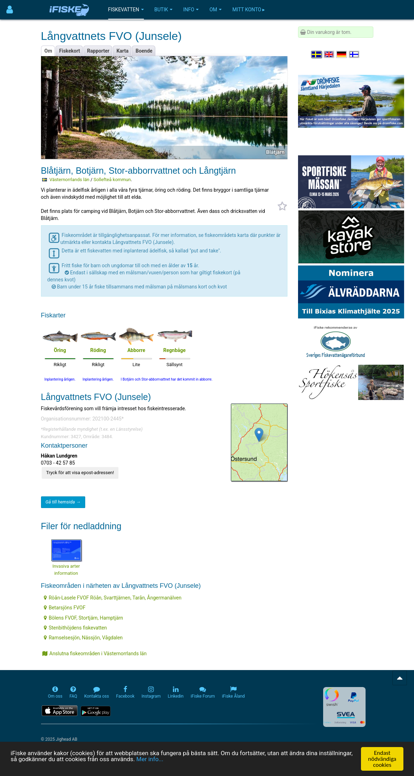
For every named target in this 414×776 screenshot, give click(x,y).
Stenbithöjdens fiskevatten (75, 628)
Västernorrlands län (69, 179)
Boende (143, 51)
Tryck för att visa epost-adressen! (80, 472)
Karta (122, 51)
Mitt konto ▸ (248, 9)
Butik (163, 9)
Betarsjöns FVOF (65, 607)
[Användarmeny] (9, 9)
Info (191, 9)
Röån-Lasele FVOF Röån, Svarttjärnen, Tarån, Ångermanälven (113, 598)
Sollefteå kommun (111, 179)
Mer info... (149, 759)
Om (215, 9)
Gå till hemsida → (63, 502)
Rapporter (98, 51)
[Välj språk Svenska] (316, 54)
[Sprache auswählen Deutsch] (342, 54)
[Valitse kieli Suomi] (354, 54)
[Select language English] (329, 54)
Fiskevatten (126, 9)
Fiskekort (69, 51)
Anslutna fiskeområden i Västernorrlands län (94, 653)
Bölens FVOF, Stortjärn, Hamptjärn (83, 618)
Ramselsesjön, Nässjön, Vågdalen (83, 637)
